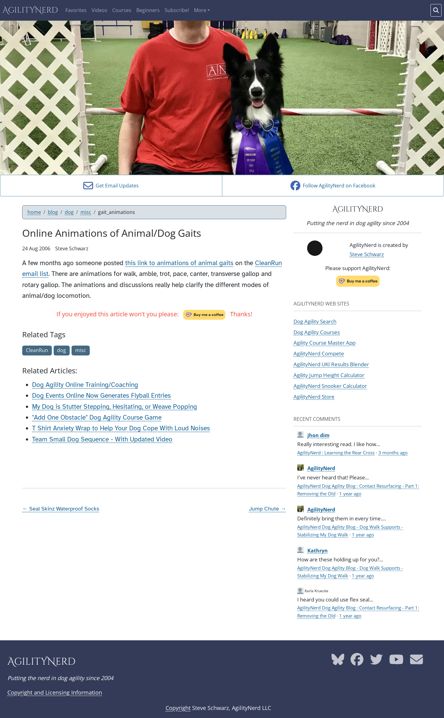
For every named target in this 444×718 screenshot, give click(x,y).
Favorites (76, 10)
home (34, 212)
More (200, 10)
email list (35, 274)
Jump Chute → (267, 508)
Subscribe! (177, 10)
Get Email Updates (111, 186)
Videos (99, 10)
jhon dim (318, 435)
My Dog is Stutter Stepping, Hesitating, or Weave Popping (114, 407)
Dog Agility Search (315, 321)
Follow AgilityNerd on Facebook (332, 186)
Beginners (148, 10)
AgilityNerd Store (314, 396)
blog (53, 212)
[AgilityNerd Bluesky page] (337, 662)
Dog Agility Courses (317, 332)
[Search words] (436, 10)
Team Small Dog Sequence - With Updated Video (102, 439)
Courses (121, 10)
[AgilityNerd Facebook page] (357, 662)
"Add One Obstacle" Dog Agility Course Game (97, 417)
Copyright (178, 708)
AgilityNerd (30, 10)
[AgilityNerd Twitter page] (376, 662)
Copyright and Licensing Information (54, 692)
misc (85, 212)
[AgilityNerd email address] (416, 662)
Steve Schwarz (367, 254)
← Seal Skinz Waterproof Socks (60, 508)
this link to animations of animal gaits (179, 263)
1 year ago (350, 493)
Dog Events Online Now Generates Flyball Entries (101, 396)
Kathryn (317, 550)
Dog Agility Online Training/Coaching (85, 385)
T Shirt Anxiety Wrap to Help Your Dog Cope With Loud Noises (121, 428)
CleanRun (268, 263)
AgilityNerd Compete (319, 353)
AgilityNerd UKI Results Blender (331, 364)
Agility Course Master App (325, 342)
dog (69, 212)
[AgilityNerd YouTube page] (396, 662)
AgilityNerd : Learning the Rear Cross (336, 452)
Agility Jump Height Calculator (329, 375)
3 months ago (393, 452)
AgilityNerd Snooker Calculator (330, 385)
